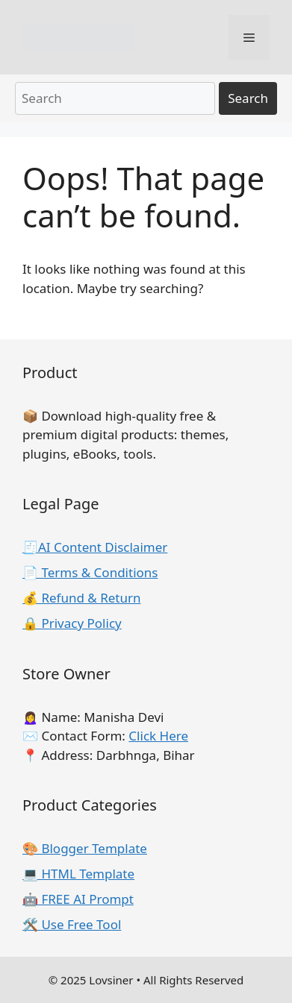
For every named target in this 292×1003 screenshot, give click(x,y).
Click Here (158, 735)
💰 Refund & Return (81, 597)
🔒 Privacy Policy (72, 623)
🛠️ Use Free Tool (71, 924)
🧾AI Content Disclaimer (94, 547)
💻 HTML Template (78, 873)
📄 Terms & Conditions (90, 572)
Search (248, 98)
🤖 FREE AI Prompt (78, 899)
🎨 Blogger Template (84, 848)
